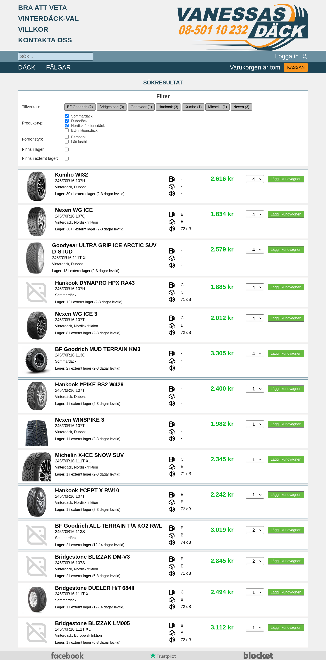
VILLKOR (33, 29)
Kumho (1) (193, 107)
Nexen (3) (241, 107)
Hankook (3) (168, 107)
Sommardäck (81, 116)
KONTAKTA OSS (45, 40)
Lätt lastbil (79, 142)
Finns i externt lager (39, 158)
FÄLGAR (58, 67)
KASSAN (295, 67)
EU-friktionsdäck (84, 130)
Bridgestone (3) (111, 107)
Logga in (291, 56)
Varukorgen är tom (255, 67)
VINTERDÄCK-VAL (48, 18)
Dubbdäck (79, 121)
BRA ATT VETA (42, 7)
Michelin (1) (217, 107)
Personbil (78, 137)
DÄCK (26, 67)
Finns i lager (33, 149)
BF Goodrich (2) (80, 107)
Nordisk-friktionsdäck (88, 126)
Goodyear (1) (141, 107)
